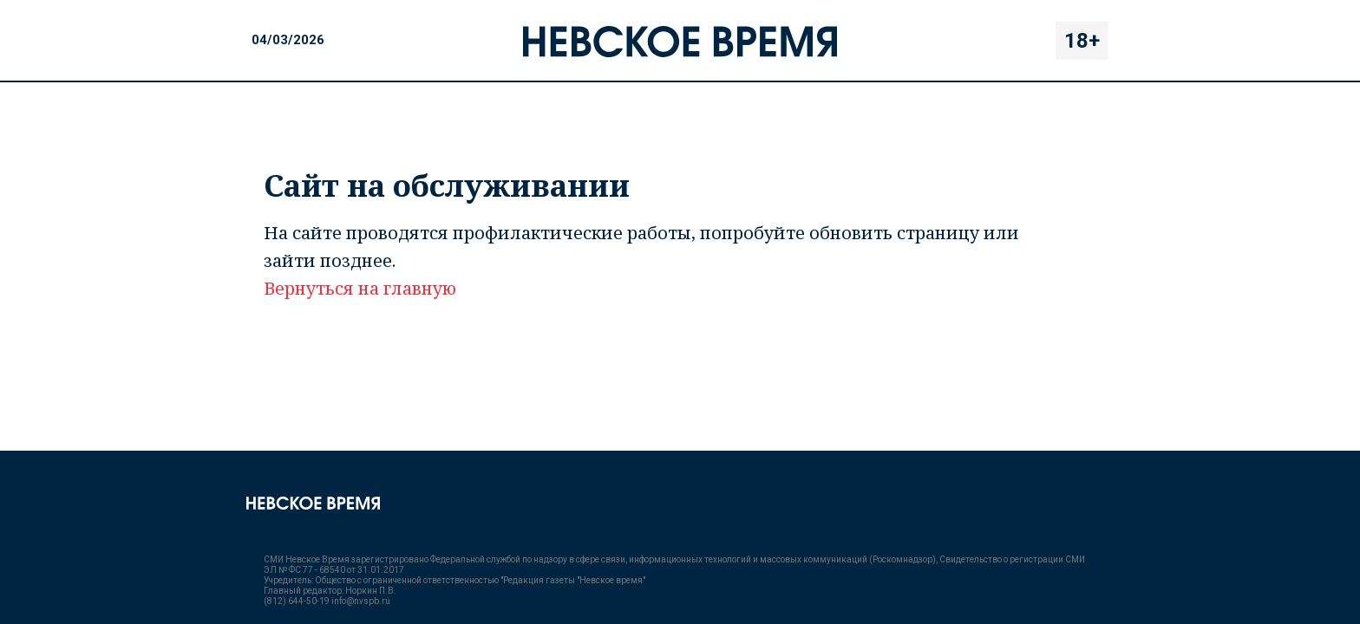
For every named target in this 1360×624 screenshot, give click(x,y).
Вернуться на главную (360, 288)
